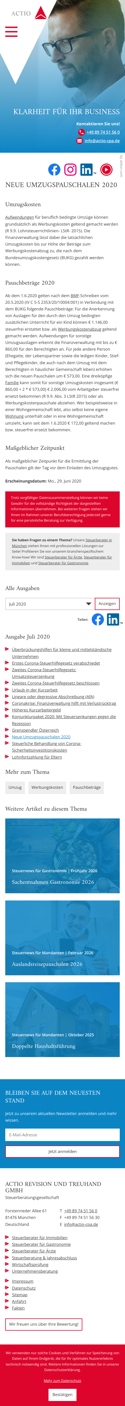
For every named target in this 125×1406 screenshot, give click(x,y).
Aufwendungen (19, 217)
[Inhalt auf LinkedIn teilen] (115, 619)
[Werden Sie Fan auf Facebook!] (54, 170)
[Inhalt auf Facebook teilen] (98, 619)
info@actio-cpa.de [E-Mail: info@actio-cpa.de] (81, 1224)
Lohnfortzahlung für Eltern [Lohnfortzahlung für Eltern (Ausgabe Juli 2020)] (37, 757)
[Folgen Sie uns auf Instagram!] (70, 170)
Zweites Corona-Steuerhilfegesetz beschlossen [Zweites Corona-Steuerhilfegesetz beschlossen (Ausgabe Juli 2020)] (56, 683)
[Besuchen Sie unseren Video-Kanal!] (106, 170)
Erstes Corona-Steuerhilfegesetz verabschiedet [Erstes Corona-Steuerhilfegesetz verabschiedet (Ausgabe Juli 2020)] (56, 663)
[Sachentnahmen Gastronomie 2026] (62, 855)
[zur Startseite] (30, 14)
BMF (75, 295)
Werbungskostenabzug (79, 329)
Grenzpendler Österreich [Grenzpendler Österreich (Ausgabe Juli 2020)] (35, 730)
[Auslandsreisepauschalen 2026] (62, 937)
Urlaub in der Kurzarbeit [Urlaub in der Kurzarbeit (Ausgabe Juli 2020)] (35, 690)
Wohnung (14, 416)
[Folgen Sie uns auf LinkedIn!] (88, 170)
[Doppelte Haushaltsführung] (62, 1020)
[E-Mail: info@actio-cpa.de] (98, 140)
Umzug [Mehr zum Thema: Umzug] (15, 787)
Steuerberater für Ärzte (63, 557)
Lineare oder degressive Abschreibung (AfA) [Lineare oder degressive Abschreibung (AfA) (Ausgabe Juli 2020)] (53, 697)
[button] (99, 132)
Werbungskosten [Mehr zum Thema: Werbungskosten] (48, 787)
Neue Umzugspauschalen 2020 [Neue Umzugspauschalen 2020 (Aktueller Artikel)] (41, 737)
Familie (12, 383)
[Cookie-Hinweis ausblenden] (62, 1395)
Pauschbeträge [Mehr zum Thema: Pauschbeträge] (88, 787)
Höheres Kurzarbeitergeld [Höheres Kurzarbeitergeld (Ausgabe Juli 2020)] (36, 710)
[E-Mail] (62, 1135)
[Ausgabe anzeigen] (107, 604)
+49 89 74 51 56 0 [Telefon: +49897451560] (80, 1211)
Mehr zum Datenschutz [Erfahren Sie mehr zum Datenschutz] (62, 1380)
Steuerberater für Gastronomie (63, 563)
